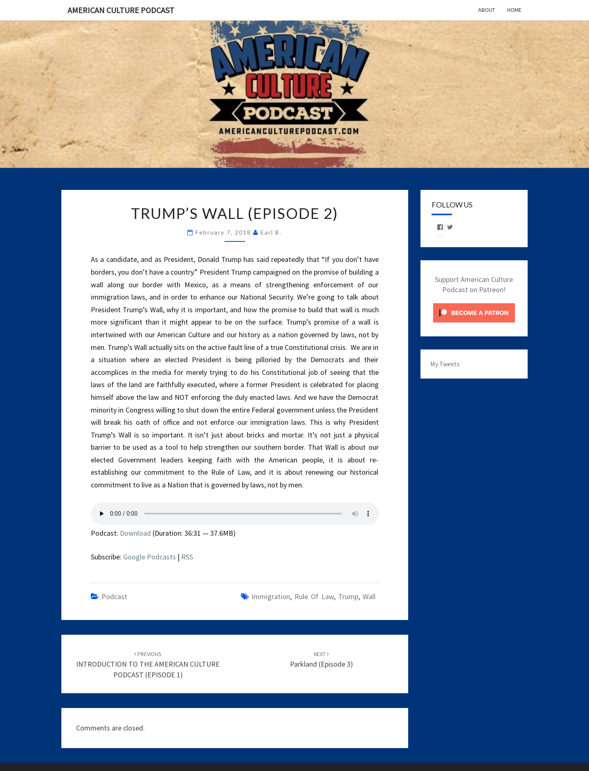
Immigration (271, 596)
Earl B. (271, 232)
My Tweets (445, 364)
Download (135, 533)
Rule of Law (314, 596)
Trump (348, 596)
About (486, 10)
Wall (369, 596)
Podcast (114, 596)
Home (514, 10)
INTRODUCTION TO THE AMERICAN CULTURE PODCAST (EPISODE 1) (148, 664)
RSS (187, 556)
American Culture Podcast (120, 10)
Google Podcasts (149, 556)
